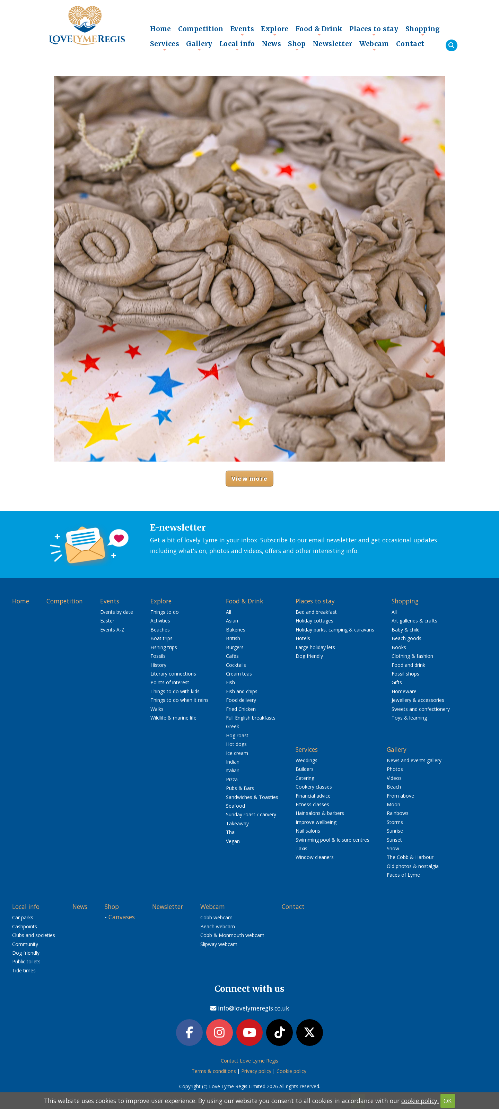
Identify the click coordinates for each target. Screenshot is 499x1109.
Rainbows (398, 813)
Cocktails (236, 665)
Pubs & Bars (240, 788)
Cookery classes (314, 786)
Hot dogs (236, 744)
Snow (393, 848)
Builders (305, 769)
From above (400, 795)
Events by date (116, 612)
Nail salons (308, 830)
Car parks (22, 917)
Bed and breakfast (316, 612)
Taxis (301, 848)
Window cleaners (315, 857)
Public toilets (26, 961)
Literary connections (173, 673)
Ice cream (237, 753)
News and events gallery (414, 760)
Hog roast (237, 735)
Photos (395, 769)
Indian (232, 761)
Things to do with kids (175, 691)
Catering (305, 778)
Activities (160, 620)
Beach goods (406, 638)
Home (160, 29)
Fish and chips (241, 691)
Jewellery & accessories (418, 700)
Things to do (164, 612)
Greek (232, 726)
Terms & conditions (214, 1071)
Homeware (404, 691)
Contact (410, 44)
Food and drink (408, 665)
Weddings (306, 760)
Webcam (374, 45)
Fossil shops (405, 673)
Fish (230, 682)
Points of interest (169, 682)
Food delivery (241, 700)
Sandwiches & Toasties (252, 797)
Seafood (235, 805)
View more (249, 478)
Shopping (422, 30)
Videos (394, 778)
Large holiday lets (315, 647)
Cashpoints (24, 926)
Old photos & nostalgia (413, 866)
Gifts (397, 682)
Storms (395, 822)
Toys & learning (409, 717)
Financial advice (313, 795)
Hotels (303, 638)
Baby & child (406, 629)
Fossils (158, 656)
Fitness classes (312, 804)
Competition (201, 29)
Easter (107, 620)
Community (25, 944)
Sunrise (395, 830)
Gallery (199, 45)
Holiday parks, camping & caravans (335, 629)
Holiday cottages (314, 620)
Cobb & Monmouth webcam (232, 935)
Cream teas (239, 673)
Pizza (232, 779)
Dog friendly (309, 656)
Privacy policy (256, 1071)
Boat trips (161, 638)
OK (448, 1101)
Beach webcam (217, 926)
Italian (232, 770)
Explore (275, 30)
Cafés (232, 656)
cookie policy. (420, 1101)
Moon (393, 804)
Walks (157, 709)
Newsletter (332, 44)
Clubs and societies (33, 935)
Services (164, 45)
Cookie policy (291, 1071)
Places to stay (373, 30)
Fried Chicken (241, 709)
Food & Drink (319, 30)
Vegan (233, 841)
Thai (231, 832)
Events (242, 30)
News (271, 44)
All (228, 612)
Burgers (235, 647)
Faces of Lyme (403, 874)
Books (399, 647)
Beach (394, 786)
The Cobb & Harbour (410, 857)
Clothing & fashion (412, 656)
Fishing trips (163, 647)
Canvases (121, 917)
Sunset (394, 839)
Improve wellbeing (316, 822)
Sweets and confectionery (421, 709)
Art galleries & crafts (414, 620)
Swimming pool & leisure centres (332, 839)
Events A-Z (112, 629)
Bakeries (235, 629)
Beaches (160, 629)
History (158, 665)
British (233, 638)
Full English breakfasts (250, 717)
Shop (297, 45)
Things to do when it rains (179, 700)
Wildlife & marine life (173, 717)
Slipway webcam (218, 944)
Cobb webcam (216, 917)
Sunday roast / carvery (251, 814)
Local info (237, 45)
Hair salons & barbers (320, 813)
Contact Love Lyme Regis (249, 1061)
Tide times (24, 970)
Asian (232, 620)
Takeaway (237, 823)
